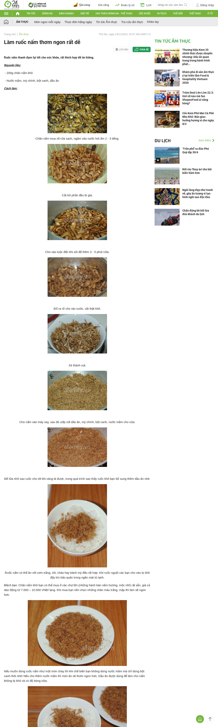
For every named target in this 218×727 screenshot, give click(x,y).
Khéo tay (153, 21)
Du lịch (163, 140)
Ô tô (210, 13)
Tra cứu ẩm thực (132, 22)
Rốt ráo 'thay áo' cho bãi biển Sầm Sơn (197, 171)
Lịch (146, 5)
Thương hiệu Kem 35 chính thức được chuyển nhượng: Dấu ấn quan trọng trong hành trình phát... (197, 57)
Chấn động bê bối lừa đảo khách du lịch (195, 212)
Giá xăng (103, 5)
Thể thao (195, 13)
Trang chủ (10, 34)
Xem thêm (204, 140)
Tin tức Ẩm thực (106, 22)
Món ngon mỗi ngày (47, 22)
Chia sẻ (144, 49)
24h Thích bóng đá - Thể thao (114, 13)
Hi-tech (161, 13)
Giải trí (84, 13)
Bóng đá (47, 13)
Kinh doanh (66, 13)
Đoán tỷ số (124, 5)
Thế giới (178, 13)
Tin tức (31, 13)
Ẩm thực (22, 21)
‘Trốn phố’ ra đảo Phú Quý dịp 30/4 (195, 150)
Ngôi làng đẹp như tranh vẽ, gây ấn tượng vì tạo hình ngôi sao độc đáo (197, 193)
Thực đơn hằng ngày (78, 22)
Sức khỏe (144, 13)
